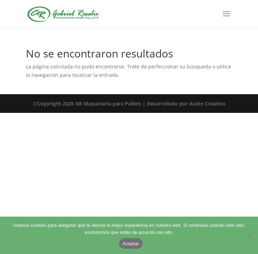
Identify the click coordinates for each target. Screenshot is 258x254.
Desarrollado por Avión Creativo (186, 103)
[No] (249, 235)
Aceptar (130, 243)
